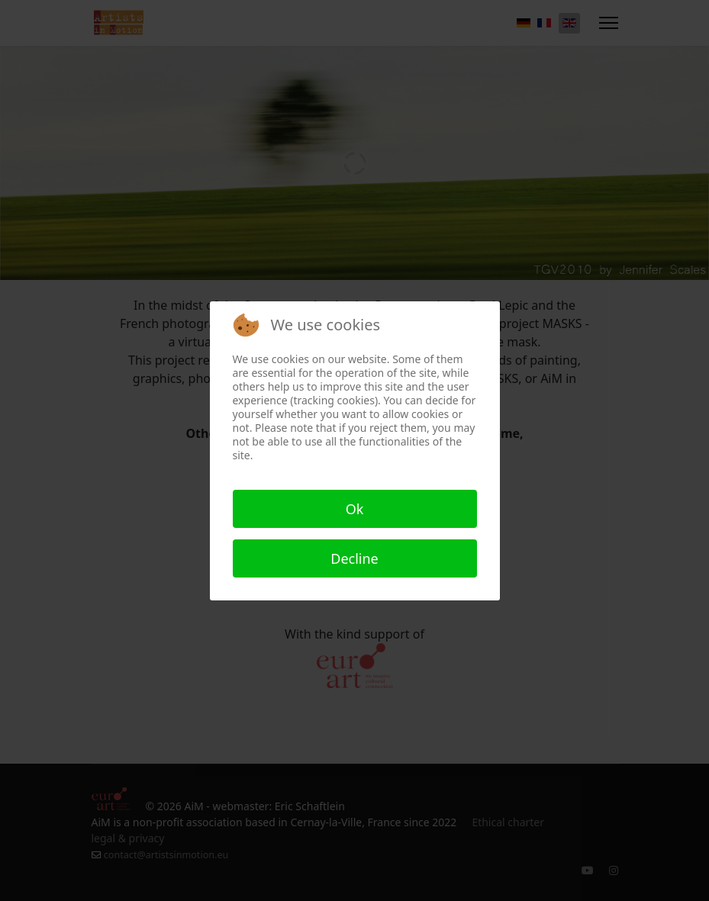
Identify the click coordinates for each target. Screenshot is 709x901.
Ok (355, 509)
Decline (354, 558)
